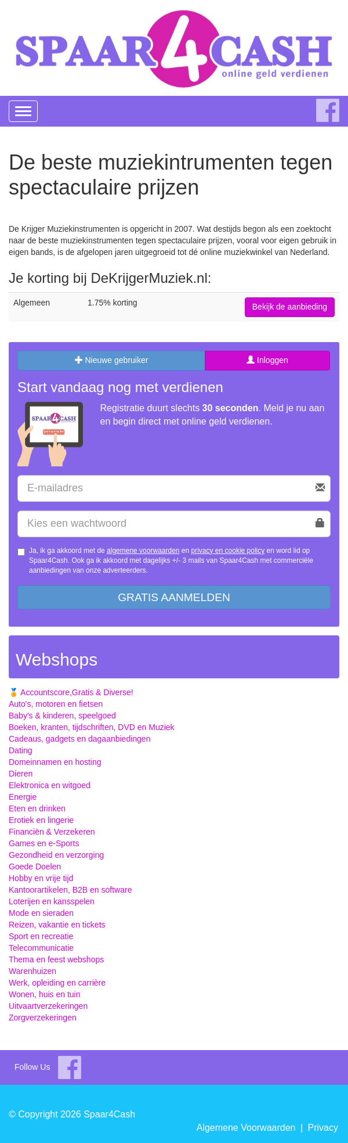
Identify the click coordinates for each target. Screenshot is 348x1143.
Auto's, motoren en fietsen (56, 704)
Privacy (323, 1128)
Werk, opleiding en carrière (57, 982)
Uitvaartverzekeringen (48, 1006)
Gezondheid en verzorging (56, 855)
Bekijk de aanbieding (289, 306)
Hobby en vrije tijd (41, 878)
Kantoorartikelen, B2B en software (70, 889)
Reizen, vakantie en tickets (57, 924)
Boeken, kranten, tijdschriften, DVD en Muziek (92, 727)
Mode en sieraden (41, 913)
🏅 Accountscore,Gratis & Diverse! (71, 692)
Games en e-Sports (44, 843)
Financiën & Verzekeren (52, 831)
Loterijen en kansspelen (52, 901)
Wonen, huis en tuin (45, 994)
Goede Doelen (35, 866)
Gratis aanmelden (174, 597)
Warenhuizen (32, 971)
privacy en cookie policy (228, 551)
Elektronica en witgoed (49, 785)
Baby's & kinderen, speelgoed (62, 715)
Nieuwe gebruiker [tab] (111, 360)
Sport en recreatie (41, 936)
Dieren (20, 773)
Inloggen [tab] (267, 360)
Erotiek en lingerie (41, 820)
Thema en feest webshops (56, 959)
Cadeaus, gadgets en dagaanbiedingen (79, 738)
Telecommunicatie (41, 947)
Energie (23, 796)
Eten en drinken (37, 808)
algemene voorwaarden (143, 551)
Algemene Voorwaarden (246, 1128)
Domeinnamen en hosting (55, 762)
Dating (20, 750)
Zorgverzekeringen (43, 1017)
